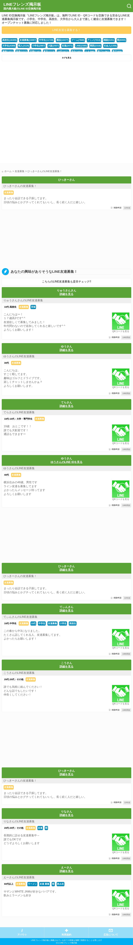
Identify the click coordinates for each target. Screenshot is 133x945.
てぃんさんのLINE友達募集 (20, 616)
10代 (33, 623)
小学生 (63, 623)
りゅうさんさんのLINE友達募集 (23, 300)
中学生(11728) (46, 40)
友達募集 (8, 192)
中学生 (41, 623)
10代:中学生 (10, 623)
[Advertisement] (66, 88)
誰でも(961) (103, 51)
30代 (6, 363)
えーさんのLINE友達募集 (19, 877)
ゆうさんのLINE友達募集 (19, 356)
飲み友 (60, 884)
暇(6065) (121, 40)
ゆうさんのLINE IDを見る (67, 462)
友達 (40, 828)
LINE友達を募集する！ (66, 30)
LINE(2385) (81, 45)
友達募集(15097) (28, 40)
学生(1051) (76, 51)
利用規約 (66, 934)
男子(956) (117, 51)
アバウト (22, 934)
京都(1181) (35, 51)
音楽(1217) (21, 51)
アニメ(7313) (93, 40)
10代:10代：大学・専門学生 (18, 419)
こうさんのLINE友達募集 (19, 672)
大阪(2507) (53, 45)
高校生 (72, 623)
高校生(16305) (9, 40)
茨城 (33, 307)
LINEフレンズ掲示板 (22, 6)
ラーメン (32, 884)
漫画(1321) (7, 51)
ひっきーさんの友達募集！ (20, 186)
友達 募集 (44, 884)
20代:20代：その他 (13, 679)
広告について (111, 934)
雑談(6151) (108, 40)
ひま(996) (90, 51)
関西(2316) (95, 45)
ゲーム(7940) (78, 40)
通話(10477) (62, 40)
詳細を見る (66, 294)
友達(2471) (67, 45)
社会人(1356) (110, 45)
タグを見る (66, 58)
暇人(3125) (23, 45)
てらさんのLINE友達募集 (19, 412)
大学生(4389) (8, 45)
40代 (6, 475)
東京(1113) (48, 51)
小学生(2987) (38, 45)
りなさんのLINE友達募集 (19, 821)
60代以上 (8, 884)
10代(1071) (63, 51)
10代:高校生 (10, 307)
